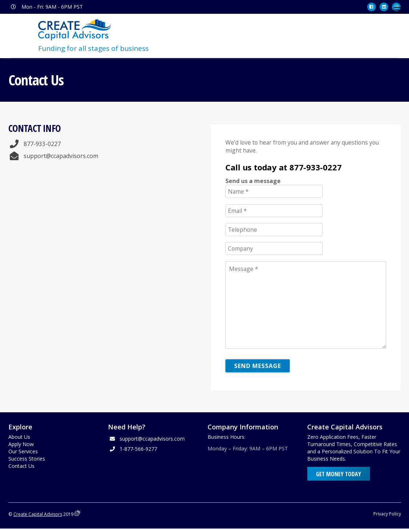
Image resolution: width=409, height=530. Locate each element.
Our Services (23, 451)
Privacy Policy (387, 515)
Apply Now (21, 444)
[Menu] (397, 10)
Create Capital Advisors (38, 515)
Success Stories (26, 459)
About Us (19, 437)
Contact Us (21, 466)
